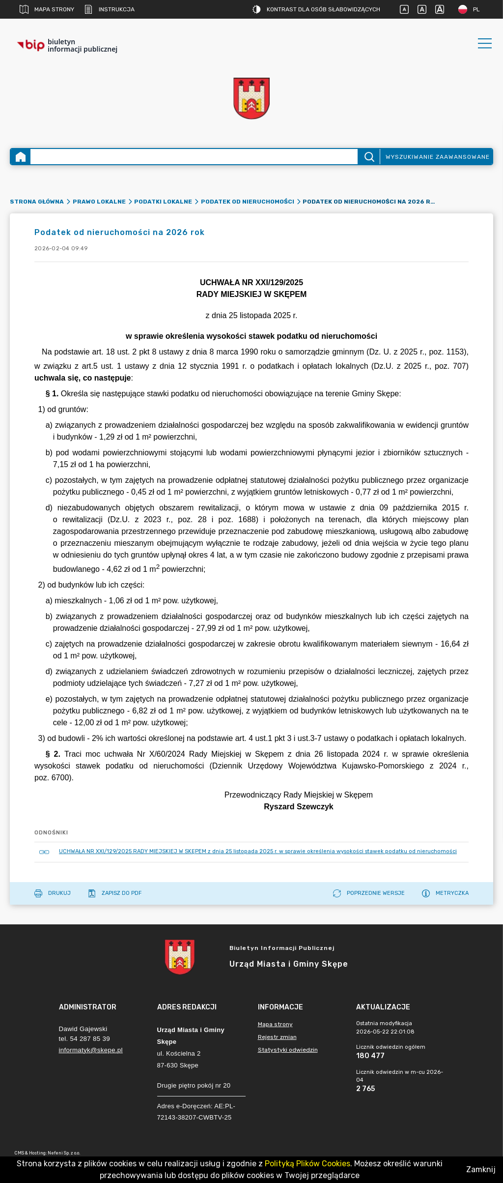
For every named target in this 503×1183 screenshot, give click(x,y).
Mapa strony (47, 9)
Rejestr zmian (277, 1037)
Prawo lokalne (99, 201)
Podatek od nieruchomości (247, 201)
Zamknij (481, 1169)
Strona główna (37, 201)
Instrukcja (109, 9)
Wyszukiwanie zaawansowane (438, 156)
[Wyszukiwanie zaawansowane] (194, 156)
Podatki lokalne (163, 201)
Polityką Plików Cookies (307, 1163)
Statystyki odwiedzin (288, 1049)
